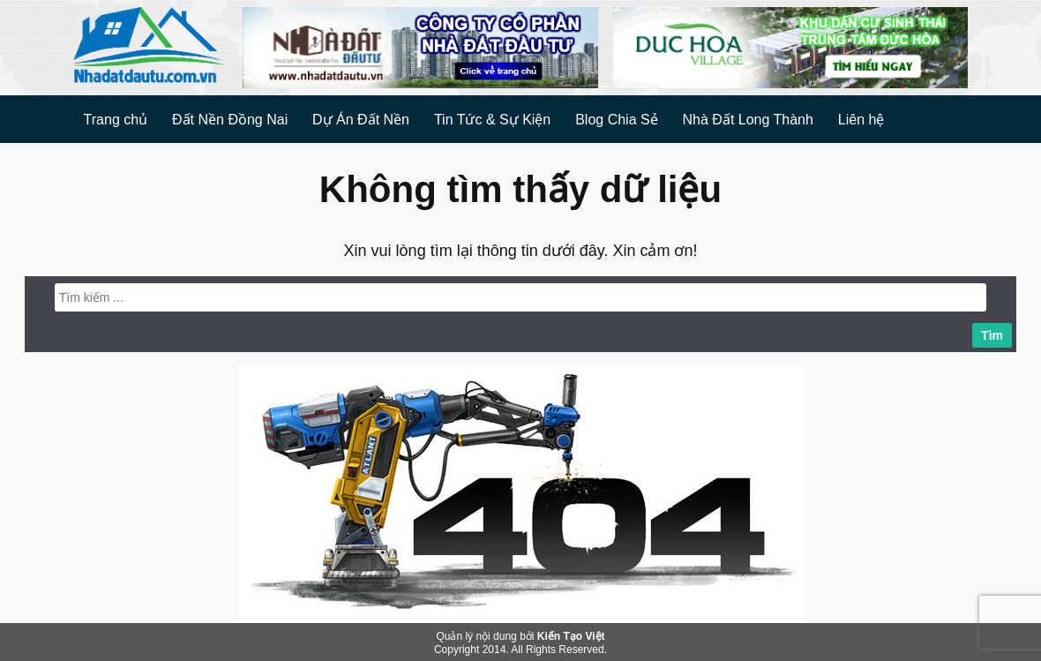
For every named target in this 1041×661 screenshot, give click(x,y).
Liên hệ (861, 119)
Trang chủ (116, 119)
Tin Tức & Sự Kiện (492, 119)
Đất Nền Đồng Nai (230, 119)
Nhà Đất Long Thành (748, 119)
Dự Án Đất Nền (360, 119)
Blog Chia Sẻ (616, 119)
